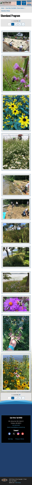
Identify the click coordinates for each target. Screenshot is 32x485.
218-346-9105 (16, 425)
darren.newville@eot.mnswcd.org (16, 427)
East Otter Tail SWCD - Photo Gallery (15, 8)
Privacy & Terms (19, 439)
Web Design (18, 482)
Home (2, 8)
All (19, 21)
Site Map (10, 439)
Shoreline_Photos (5, 11)
